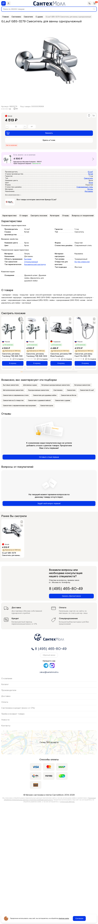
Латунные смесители (82, 385)
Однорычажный (31, 262)
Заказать (29, 133)
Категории (54, 215)
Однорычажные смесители (38, 390)
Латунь (90, 189)
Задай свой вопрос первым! (49, 503)
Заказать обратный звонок (71, 596)
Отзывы (65, 215)
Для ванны (89, 191)
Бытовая (27, 259)
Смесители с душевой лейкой (39, 400)
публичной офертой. (67, 802)
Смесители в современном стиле (15, 395)
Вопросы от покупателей (83, 215)
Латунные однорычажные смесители (55, 385)
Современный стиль (85, 187)
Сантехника (57, 390)
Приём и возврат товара (12, 714)
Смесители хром (46, 406)
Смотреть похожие (39, 215)
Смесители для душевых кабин (44, 395)
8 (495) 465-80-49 (66, 589)
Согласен (79, 918)
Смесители (71, 390)
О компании (6, 678)
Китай (90, 174)
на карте (54, 742)
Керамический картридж (35, 264)
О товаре (24, 215)
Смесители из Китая (68, 395)
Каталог (5, 684)
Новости (5, 719)
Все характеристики (13, 195)
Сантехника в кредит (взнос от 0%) (18, 708)
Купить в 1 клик (49, 140)
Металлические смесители (13, 390)
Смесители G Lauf (87, 390)
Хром (91, 183)
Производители (8, 690)
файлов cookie (64, 918)
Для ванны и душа (30, 385)
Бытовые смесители (11, 385)
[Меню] (3, 3)
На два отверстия (82, 262)
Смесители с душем (62, 400)
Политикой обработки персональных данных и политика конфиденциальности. (50, 799)
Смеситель (88, 178)
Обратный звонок (49, 655)
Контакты (5, 725)
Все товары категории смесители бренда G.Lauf (36, 200)
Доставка (5, 696)
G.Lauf (90, 172)
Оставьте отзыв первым (49, 457)
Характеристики (9, 215)
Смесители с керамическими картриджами (19, 406)
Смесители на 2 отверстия (13, 400)
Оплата (4, 702)
